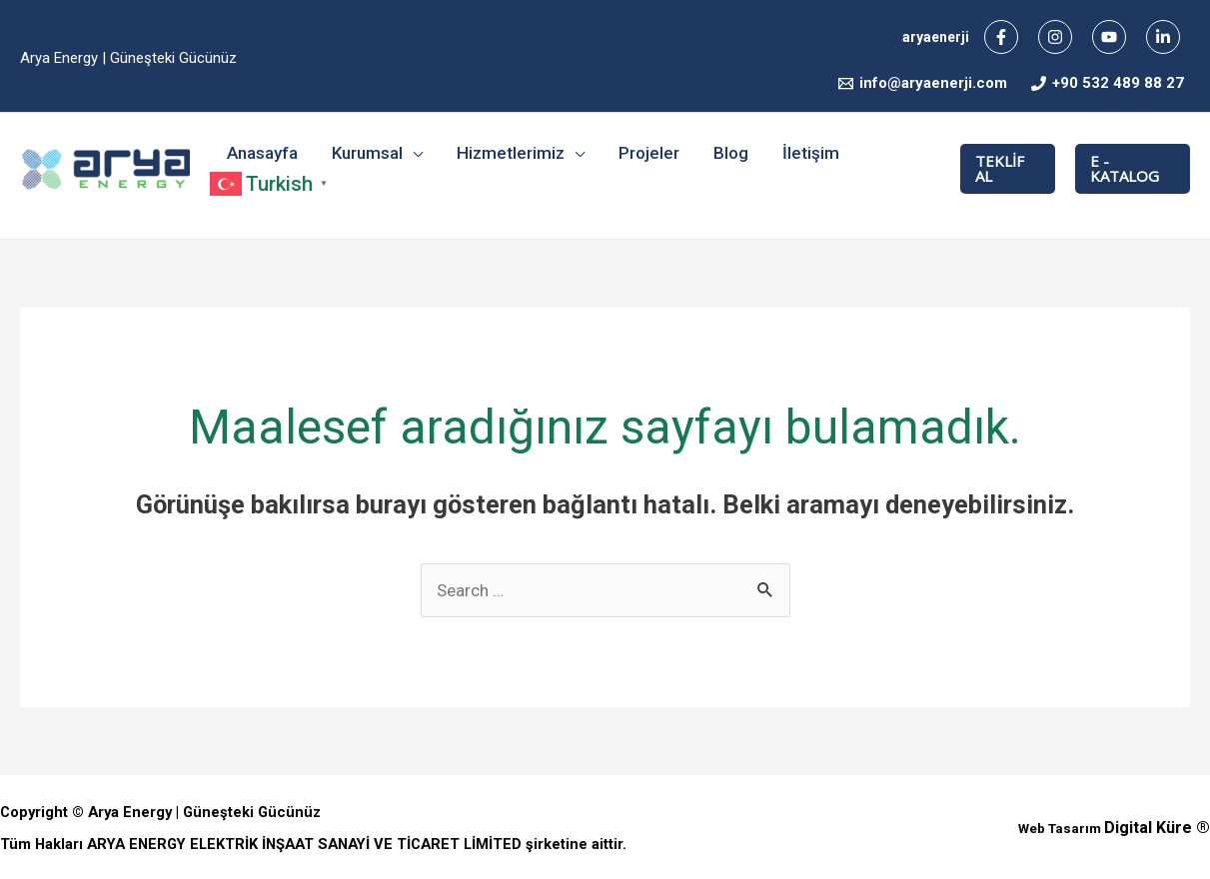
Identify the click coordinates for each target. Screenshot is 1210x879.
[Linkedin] (1163, 37)
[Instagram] (1055, 37)
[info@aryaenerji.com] (922, 83)
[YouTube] (1109, 37)
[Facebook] (1001, 37)
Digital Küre (1148, 827)
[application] (413, 153)
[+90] (1107, 83)
